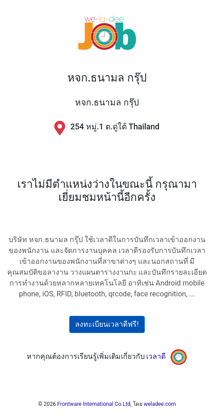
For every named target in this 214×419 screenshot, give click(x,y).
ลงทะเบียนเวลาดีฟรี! (106, 324)
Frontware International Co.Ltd (94, 404)
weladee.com (160, 404)
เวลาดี (156, 356)
